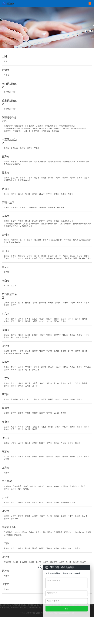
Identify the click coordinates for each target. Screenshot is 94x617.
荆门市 (49, 351)
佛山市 (42, 319)
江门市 (49, 319)
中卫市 (36, 148)
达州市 (20, 258)
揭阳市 (56, 321)
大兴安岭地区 (23, 489)
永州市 (79, 335)
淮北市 (43, 427)
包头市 (17, 532)
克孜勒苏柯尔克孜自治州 (42, 128)
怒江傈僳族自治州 (11, 226)
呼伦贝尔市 (58, 532)
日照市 (77, 383)
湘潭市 (20, 335)
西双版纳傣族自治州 (49, 224)
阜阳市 (79, 427)
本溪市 (35, 516)
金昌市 (22, 178)
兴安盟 (88, 532)
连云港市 (50, 457)
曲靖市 (13, 221)
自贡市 (13, 256)
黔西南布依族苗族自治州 (52, 240)
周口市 (27, 370)
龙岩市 (56, 413)
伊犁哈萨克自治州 (78, 128)
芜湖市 (13, 427)
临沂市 (6, 386)
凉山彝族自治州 (85, 258)
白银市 (29, 178)
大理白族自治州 (65, 224)
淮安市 (58, 457)
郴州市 (72, 335)
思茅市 (49, 221)
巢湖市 (6, 429)
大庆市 (49, 486)
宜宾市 (6, 258)
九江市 (29, 399)
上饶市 (79, 399)
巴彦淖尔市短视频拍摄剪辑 (22, 605)
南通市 (42, 457)
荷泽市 (35, 386)
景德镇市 (14, 399)
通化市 (35, 502)
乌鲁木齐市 (8, 126)
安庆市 (58, 427)
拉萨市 (6, 207)
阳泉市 (20, 548)
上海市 (6, 473)
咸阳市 (27, 194)
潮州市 (49, 321)
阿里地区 (51, 207)
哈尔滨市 (7, 486)
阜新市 (63, 516)
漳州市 (42, 413)
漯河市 (79, 367)
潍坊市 (49, 383)
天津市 (6, 576)
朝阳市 (6, 519)
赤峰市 (31, 532)
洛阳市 (20, 367)
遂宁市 (58, 256)
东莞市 (35, 321)
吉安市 (58, 399)
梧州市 (27, 303)
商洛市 (70, 194)
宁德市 (63, 413)
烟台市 (42, 383)
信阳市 (20, 370)
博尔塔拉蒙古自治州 (67, 126)
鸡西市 (26, 486)
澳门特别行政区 (10, 92)
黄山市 (65, 427)
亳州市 (20, 429)
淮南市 (27, 427)
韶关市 (13, 319)
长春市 (6, 502)
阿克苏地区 (26, 128)
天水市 (36, 178)
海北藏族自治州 (26, 162)
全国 (5, 61)
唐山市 (15, 562)
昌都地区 (14, 207)
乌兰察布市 (79, 532)
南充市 (79, 256)
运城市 (56, 548)
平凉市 (58, 178)
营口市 (56, 516)
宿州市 (86, 427)
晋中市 (49, 548)
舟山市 (63, 443)
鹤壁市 (43, 367)
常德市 (49, 335)
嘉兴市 (27, 443)
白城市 (56, 502)
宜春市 (65, 399)
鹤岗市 (33, 486)
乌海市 (24, 532)
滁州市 (72, 427)
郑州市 (6, 367)
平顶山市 (28, 367)
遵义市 (22, 240)
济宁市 (56, 383)
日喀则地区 (33, 207)
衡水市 (83, 562)
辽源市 (27, 502)
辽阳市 (70, 516)
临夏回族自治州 (10, 180)
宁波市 (13, 443)
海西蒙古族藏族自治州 (13, 164)
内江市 (65, 256)
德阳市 (36, 256)
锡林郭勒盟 (8, 535)
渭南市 (35, 194)
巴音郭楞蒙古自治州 (12, 128)
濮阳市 (65, 367)
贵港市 (58, 303)
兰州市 (6, 178)
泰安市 (63, 383)
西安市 (6, 194)
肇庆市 (70, 319)
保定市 (45, 562)
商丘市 (13, 370)
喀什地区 (57, 128)
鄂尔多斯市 (47, 532)
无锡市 (13, 457)
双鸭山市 (41, 486)
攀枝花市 (21, 256)
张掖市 (51, 178)
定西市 (79, 178)
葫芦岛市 (14, 519)
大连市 (13, 516)
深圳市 (20, 319)
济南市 (6, 383)
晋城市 (35, 548)
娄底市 (6, 337)
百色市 (72, 303)
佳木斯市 (64, 486)
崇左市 (13, 305)
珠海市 (27, 319)
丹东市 (42, 516)
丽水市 (77, 443)
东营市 (35, 383)
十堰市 (20, 351)
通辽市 (38, 532)
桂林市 (20, 303)
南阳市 (6, 370)
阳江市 (20, 321)
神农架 (26, 353)
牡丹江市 (82, 486)
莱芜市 (84, 383)
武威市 (43, 178)
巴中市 (35, 258)
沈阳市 (6, 516)
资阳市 (42, 258)
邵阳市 (35, 335)
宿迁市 (6, 459)
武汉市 (6, 351)
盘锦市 (77, 516)
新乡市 (51, 367)
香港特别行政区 (10, 109)
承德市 (61, 562)
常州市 (27, 457)
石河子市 (26, 131)
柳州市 (13, 303)
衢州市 (56, 443)
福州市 (6, 413)
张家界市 (57, 335)
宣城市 (35, 429)
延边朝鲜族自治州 (68, 502)
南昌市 (6, 399)
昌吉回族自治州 (51, 126)
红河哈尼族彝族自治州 (13, 224)
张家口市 (53, 562)
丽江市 (42, 221)
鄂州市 (42, 351)
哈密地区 (39, 126)
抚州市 (72, 399)
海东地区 (14, 162)
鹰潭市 (43, 399)
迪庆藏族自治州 (26, 226)
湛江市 (56, 319)
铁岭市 (84, 516)
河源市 (13, 321)
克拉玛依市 (18, 126)
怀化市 (86, 335)
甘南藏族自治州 (24, 180)
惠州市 (77, 319)
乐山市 (72, 256)
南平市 (49, 413)
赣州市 (51, 399)
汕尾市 (6, 321)
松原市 (49, 502)
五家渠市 (55, 131)
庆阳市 (72, 178)
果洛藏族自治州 (68, 162)
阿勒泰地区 (17, 131)
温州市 (20, 443)
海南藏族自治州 (54, 162)
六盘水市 (14, 240)
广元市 (51, 256)
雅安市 (27, 258)
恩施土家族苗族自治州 (13, 353)
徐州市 (20, 457)
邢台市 (38, 562)
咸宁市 (77, 351)
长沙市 (6, 335)
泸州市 (29, 256)
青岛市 (13, 383)
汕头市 (35, 319)
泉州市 (35, 413)
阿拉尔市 (35, 131)
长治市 (27, 548)
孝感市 (56, 351)
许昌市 (72, 367)
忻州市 (63, 548)
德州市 (13, 386)
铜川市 (13, 194)
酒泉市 (65, 178)
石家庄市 (7, 562)
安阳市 (36, 367)
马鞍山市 (35, 427)
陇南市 (86, 178)
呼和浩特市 (8, 532)
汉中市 (49, 194)
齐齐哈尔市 (17, 486)
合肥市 (6, 427)
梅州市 (84, 319)
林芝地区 (60, 207)
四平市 (20, 502)
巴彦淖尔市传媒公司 (33, 608)
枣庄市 (27, 383)
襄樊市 (35, 351)
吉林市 (13, 502)
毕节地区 (67, 240)
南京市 (6, 457)
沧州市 (68, 562)
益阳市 (65, 335)
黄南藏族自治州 (40, 162)
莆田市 (20, 413)
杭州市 (6, 443)
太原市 (6, 548)
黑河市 (6, 489)
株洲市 (13, 335)
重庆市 (6, 272)
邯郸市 (31, 562)
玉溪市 (20, 221)
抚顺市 (27, 516)
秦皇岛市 (23, 562)
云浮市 (63, 321)
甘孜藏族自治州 (70, 258)
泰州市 (86, 457)
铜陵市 (51, 427)
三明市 (27, 413)
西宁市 (6, 162)
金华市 (49, 443)
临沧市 (56, 221)
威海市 (70, 383)
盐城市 (65, 457)
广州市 (6, 319)
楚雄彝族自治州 (67, 221)
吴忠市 (22, 148)
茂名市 (63, 319)
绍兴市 (42, 443)
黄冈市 (70, 351)
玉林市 (65, 303)
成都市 (6, 256)
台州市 (70, 443)
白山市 (42, 502)
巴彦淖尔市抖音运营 (41, 605)
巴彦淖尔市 (68, 532)
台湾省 (6, 75)
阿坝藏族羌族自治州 (54, 258)
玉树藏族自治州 (83, 162)
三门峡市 (87, 367)
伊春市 (56, 486)
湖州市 (35, 443)
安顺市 (29, 240)
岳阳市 (42, 335)
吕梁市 (77, 548)
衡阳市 (27, 335)
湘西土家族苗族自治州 (20, 337)
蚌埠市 (20, 427)
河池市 (86, 303)
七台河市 (73, 486)
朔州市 (42, 548)
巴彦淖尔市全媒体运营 (16, 608)
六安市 (13, 429)
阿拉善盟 (18, 535)
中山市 (42, 321)
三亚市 (13, 286)
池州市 (27, 429)
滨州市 (27, 386)
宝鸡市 (20, 194)
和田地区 (66, 128)
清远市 (27, 321)
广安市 (13, 258)
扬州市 (72, 457)
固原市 (29, 148)
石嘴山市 (14, 148)
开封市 (13, 367)
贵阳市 (6, 240)
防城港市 (42, 303)
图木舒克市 (45, 131)
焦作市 (58, 367)
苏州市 (35, 457)
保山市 (27, 221)
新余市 (36, 399)
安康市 (63, 194)
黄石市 (13, 351)
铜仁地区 (37, 240)
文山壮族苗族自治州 (31, 224)
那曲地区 (42, 207)
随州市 (84, 351)
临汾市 (70, 548)
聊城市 (20, 386)
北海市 (35, 303)
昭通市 (35, 221)
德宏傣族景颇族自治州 (82, 224)
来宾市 (6, 305)
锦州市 (49, 516)
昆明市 (6, 221)
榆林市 (56, 194)
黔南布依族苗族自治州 (13, 242)
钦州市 (51, 303)
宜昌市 (27, 351)
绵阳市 (43, 256)
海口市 (6, 286)
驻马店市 (35, 370)
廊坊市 (76, 562)
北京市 (6, 589)
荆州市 (63, 351)
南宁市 (6, 303)
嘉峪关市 (14, 178)
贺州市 (79, 303)
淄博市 (20, 383)
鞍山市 (20, 516)
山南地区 (23, 207)
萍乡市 (22, 399)
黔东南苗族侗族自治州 (82, 240)
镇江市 (79, 457)
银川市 (6, 148)
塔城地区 (7, 131)
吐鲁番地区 (29, 126)
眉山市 (86, 256)
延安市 (42, 194)
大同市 (13, 548)
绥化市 (13, 489)
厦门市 (13, 413)
